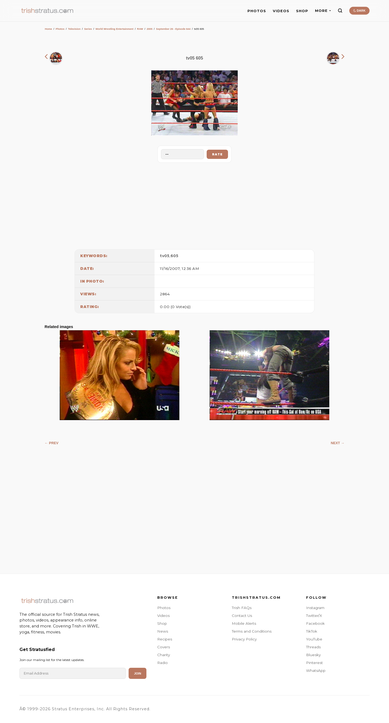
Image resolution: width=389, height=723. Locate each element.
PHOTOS (256, 11)
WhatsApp (316, 670)
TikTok (311, 631)
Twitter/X (314, 615)
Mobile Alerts (244, 623)
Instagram (315, 608)
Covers (163, 647)
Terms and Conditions (251, 631)
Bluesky (313, 655)
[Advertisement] (194, 204)
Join (137, 673)
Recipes (164, 639)
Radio (162, 662)
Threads (313, 647)
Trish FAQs (241, 608)
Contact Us (242, 615)
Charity (163, 655)
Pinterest (314, 662)
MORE (323, 11)
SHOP (302, 11)
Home (48, 28)
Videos (163, 615)
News (162, 631)
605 (174, 256)
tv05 (164, 256)
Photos (60, 28)
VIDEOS (281, 11)
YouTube (314, 639)
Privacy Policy (244, 639)
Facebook (315, 623)
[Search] (340, 10)
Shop (162, 623)
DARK (359, 10)
